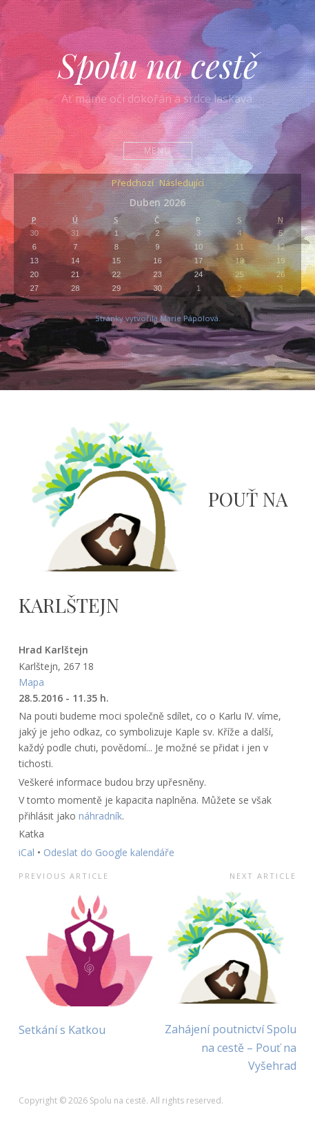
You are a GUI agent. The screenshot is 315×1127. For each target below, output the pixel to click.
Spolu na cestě (158, 65)
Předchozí (133, 184)
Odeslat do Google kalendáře (108, 852)
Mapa (31, 682)
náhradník (100, 815)
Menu (157, 150)
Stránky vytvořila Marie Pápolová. (158, 318)
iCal (26, 852)
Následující (181, 184)
